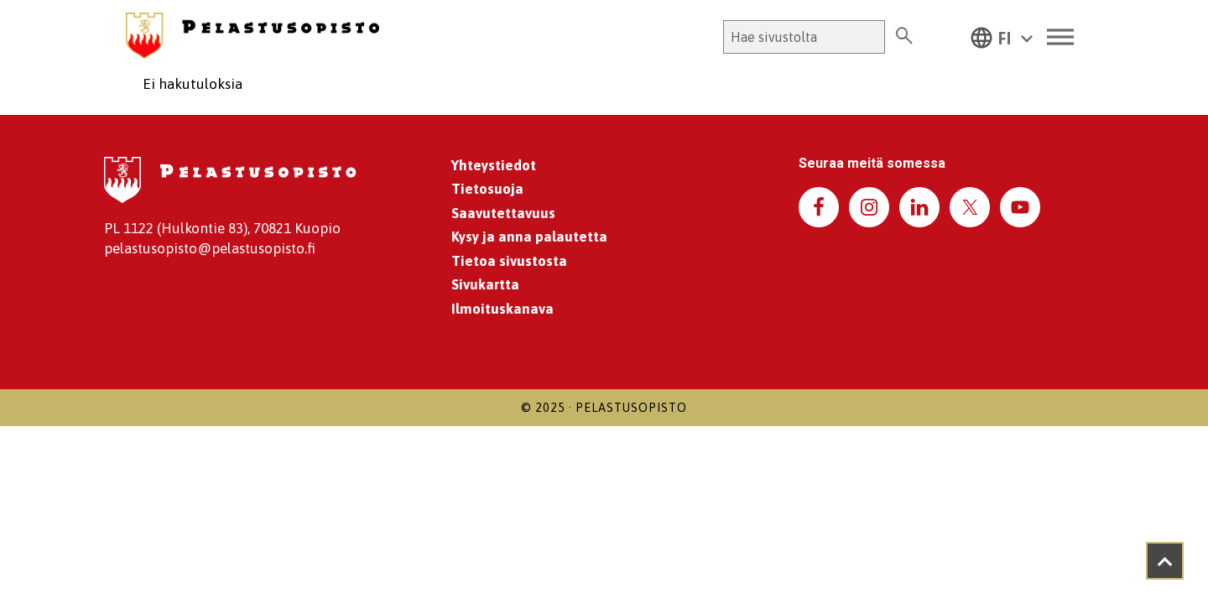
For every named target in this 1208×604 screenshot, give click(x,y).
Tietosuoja (487, 188)
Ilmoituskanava (502, 308)
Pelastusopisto (631, 407)
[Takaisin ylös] (1165, 561)
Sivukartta (485, 284)
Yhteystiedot (493, 165)
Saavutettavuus (503, 213)
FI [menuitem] (1004, 38)
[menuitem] (1001, 37)
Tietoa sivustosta (509, 261)
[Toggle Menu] (1060, 37)
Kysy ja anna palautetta (529, 236)
